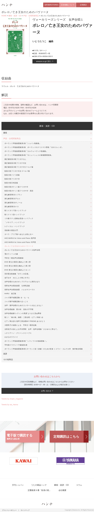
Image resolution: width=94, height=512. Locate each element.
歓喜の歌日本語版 (11, 183)
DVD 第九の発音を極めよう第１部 (18, 262)
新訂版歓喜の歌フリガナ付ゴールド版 (19, 167)
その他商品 (8, 359)
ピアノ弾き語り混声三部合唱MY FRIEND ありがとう (25, 321)
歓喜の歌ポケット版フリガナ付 (16, 187)
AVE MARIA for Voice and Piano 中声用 (20, 242)
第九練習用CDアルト (13, 199)
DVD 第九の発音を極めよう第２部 (18, 266)
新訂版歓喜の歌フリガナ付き (16, 163)
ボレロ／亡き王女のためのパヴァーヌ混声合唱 (22, 250)
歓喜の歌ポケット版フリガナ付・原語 (19, 191)
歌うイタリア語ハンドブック (16, 210)
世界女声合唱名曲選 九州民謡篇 (17, 286)
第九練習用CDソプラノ (13, 195)
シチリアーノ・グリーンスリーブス (18, 333)
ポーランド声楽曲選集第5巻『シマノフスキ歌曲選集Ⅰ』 (26, 341)
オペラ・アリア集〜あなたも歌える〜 (19, 234)
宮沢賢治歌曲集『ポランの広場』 (17, 274)
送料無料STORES (51, 5)
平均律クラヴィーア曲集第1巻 (16, 345)
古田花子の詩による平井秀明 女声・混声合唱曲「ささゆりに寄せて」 (32, 329)
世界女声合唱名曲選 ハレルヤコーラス (20, 290)
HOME (4, 16)
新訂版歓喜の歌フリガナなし (16, 159)
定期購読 (83, 5)
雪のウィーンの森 (11, 254)
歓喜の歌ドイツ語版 (12, 175)
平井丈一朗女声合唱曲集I (14, 258)
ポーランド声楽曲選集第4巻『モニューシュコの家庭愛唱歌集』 (29, 155)
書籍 (5, 133)
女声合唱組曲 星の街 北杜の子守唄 (19, 309)
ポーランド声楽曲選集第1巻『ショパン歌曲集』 (23, 143)
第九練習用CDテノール (13, 203)
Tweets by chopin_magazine (12, 399)
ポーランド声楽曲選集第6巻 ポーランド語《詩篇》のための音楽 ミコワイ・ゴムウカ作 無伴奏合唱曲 (44, 349)
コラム (79, 485)
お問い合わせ (46, 391)
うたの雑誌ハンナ (39, 485)
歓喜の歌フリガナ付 (12, 179)
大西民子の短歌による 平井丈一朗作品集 (21, 325)
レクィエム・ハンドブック (15, 226)
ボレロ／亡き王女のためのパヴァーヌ (19, 246)
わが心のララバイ (11, 337)
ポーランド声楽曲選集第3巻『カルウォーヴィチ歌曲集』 (26, 151)
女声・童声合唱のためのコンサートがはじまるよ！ (24, 305)
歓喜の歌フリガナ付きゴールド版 (17, 171)
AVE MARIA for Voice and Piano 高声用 (20, 238)
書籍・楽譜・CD (14, 16)
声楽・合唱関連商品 (31, 16)
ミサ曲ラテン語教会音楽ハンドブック (19, 218)
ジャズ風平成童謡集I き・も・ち (17, 298)
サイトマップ (25, 510)
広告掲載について (68, 5)
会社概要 (62, 490)
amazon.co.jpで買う (43, 61)
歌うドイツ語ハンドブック (15, 214)
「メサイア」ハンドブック (15, 222)
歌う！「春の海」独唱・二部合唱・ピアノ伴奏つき (24, 317)
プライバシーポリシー (9, 510)
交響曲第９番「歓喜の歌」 (39, 490)
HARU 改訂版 (10, 293)
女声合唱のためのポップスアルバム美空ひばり (22, 282)
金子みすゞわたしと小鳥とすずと (17, 278)
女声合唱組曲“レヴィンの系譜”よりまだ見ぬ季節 (23, 313)
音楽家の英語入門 (11, 230)
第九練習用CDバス (12, 206)
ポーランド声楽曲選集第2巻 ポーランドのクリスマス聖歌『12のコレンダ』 (34, 147)
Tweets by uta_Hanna (9, 405)
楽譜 (5, 354)
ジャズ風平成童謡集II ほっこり (16, 301)
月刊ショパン (18, 485)
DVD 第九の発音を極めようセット (18, 270)
